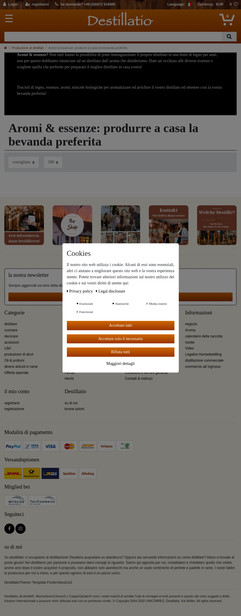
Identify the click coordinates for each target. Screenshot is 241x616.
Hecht (69, 379)
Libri (7, 348)
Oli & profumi (14, 360)
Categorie (14, 313)
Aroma (190, 330)
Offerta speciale (16, 373)
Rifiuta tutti (120, 352)
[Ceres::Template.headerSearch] (229, 36)
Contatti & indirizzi (139, 379)
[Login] (10, 4)
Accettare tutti (120, 325)
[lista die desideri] (233, 4)
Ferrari (70, 373)
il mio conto (16, 391)
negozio (191, 324)
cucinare (10, 330)
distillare (10, 324)
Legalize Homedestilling (203, 354)
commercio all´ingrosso (203, 367)
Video (189, 348)
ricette (189, 342)
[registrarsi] (37, 4)
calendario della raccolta (203, 336)
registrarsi (11, 403)
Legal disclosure (110, 291)
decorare (11, 336)
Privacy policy (80, 291)
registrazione (14, 409)
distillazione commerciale (204, 360)
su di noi (71, 403)
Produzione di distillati (27, 48)
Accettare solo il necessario (120, 339)
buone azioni (74, 409)
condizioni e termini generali (146, 373)
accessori (11, 342)
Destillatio (75, 391)
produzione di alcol (18, 354)
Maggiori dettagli (120, 363)
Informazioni (198, 313)
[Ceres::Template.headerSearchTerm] (113, 36)
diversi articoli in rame (21, 367)
